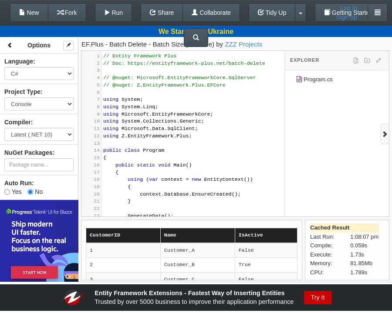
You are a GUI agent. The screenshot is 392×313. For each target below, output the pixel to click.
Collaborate (211, 12)
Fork (67, 12)
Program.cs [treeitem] (314, 80)
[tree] (337, 81)
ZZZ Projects (243, 44)
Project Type (22, 91)
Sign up (346, 16)
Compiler (17, 122)
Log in (348, 8)
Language (18, 61)
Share (162, 12)
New (29, 12)
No (35, 191)
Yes (12, 191)
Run (113, 12)
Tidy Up (272, 12)
